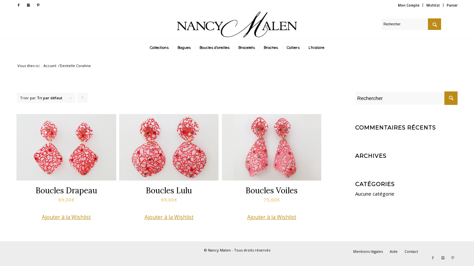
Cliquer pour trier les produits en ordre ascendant (82, 99)
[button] (66, 217)
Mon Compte (408, 5)
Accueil (49, 65)
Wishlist (433, 5)
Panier (452, 5)
